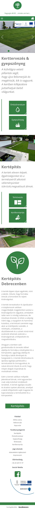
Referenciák (17, 423)
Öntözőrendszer (17, 436)
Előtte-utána (17, 420)
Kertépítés (20, 406)
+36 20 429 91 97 (17, 463)
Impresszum (17, 455)
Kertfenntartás (17, 444)
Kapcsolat (17, 425)
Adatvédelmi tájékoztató (17, 452)
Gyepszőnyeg (17, 439)
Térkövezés (17, 442)
